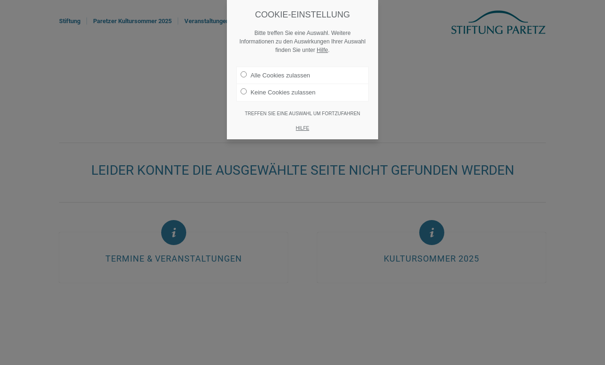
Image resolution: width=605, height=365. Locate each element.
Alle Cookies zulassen (275, 74)
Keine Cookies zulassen (278, 91)
